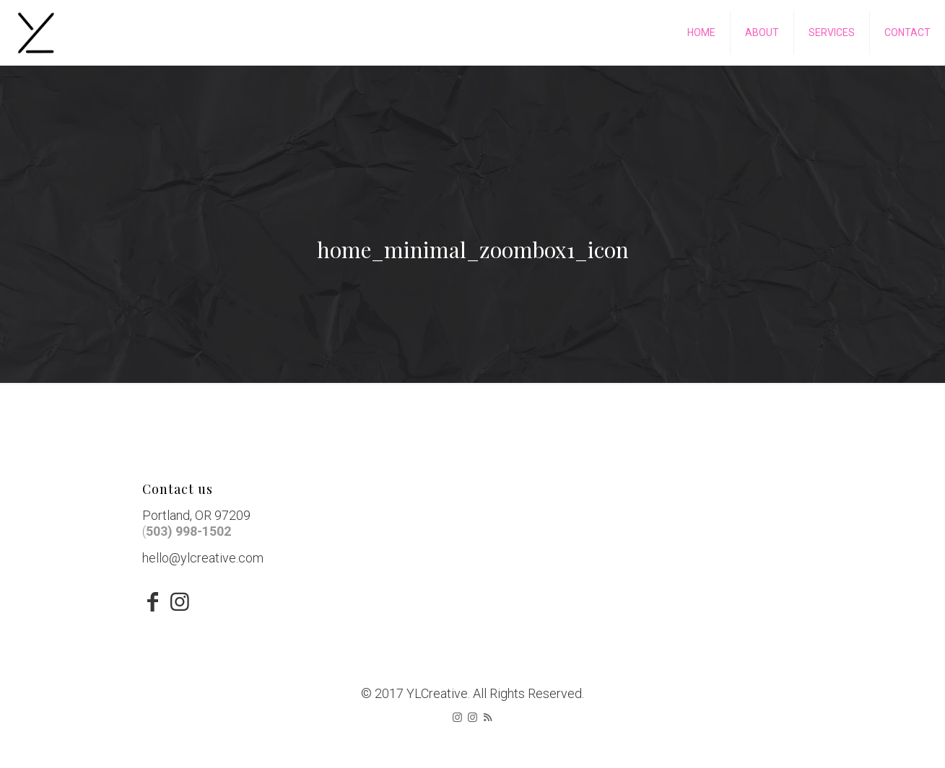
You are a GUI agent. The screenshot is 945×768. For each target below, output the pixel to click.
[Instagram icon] (457, 717)
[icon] (472, 717)
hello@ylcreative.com (203, 557)
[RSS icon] (487, 717)
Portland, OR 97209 (196, 515)
